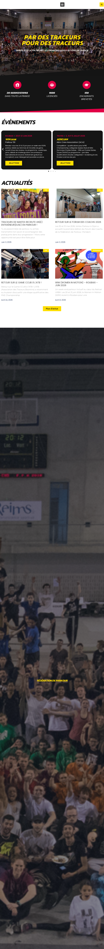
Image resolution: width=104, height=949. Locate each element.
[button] (62, 4)
